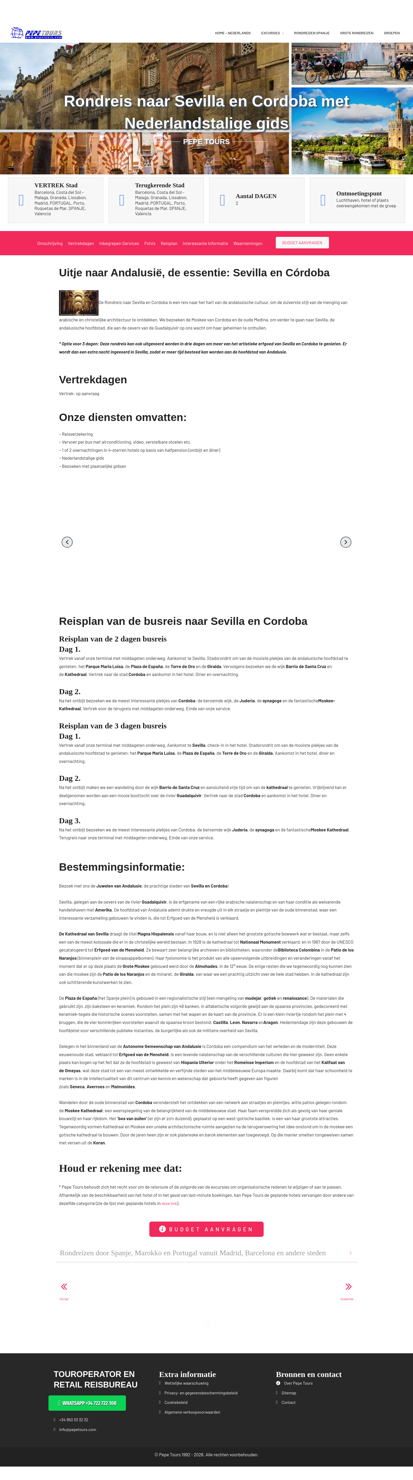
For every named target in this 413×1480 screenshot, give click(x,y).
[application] (282, 33)
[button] (67, 542)
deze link (169, 1203)
